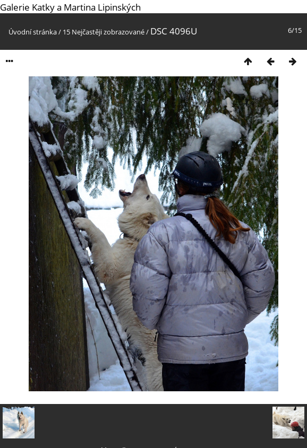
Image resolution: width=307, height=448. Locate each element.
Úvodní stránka (32, 32)
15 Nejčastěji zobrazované (103, 32)
